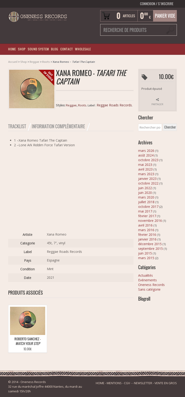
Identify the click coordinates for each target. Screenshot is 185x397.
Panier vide (165, 16)
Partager (157, 104)
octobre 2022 (148, 183)
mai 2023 (145, 164)
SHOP (22, 49)
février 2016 (147, 234)
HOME (12, 49)
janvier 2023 (147, 178)
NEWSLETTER (143, 383)
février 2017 (147, 216)
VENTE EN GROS (165, 383)
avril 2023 (145, 169)
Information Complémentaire (58, 126)
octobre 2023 (148, 160)
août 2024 (146, 155)
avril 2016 (145, 225)
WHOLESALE (83, 49)
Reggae (34, 61)
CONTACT (66, 49)
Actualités (145, 275)
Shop (23, 61)
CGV (127, 383)
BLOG (54, 49)
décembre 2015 (150, 244)
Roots (46, 61)
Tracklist (17, 126)
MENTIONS (114, 383)
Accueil (12, 61)
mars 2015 (146, 258)
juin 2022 (145, 188)
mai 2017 (145, 211)
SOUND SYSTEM (38, 49)
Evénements (147, 280)
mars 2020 (146, 197)
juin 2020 (145, 192)
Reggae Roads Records (114, 105)
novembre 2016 (150, 220)
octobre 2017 (148, 206)
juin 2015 (145, 253)
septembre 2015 (150, 248)
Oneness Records (151, 284)
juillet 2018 (146, 202)
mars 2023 (146, 174)
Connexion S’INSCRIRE (156, 3)
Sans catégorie (149, 289)
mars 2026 (146, 150)
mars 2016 (146, 230)
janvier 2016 (147, 239)
